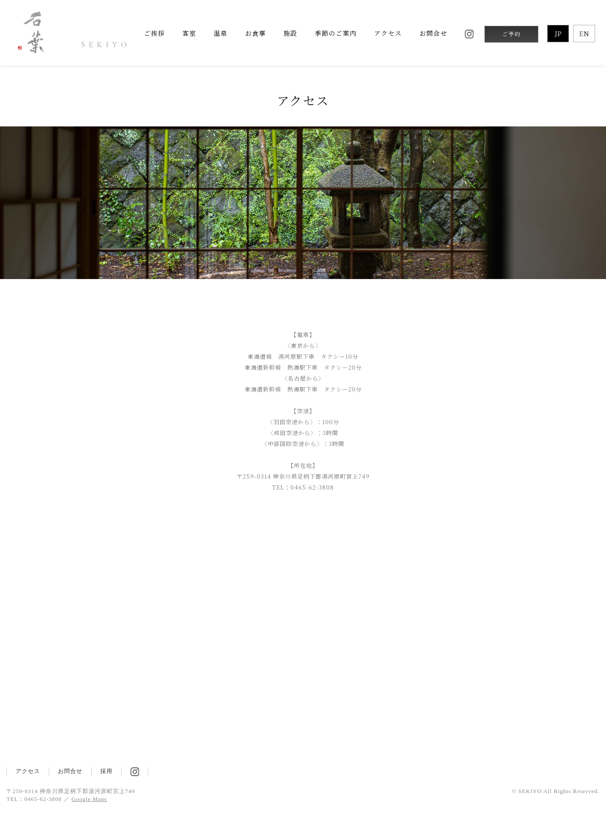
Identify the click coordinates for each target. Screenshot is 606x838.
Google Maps (89, 799)
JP (558, 33)
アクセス (28, 771)
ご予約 (511, 34)
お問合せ (70, 771)
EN (584, 33)
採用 (106, 771)
